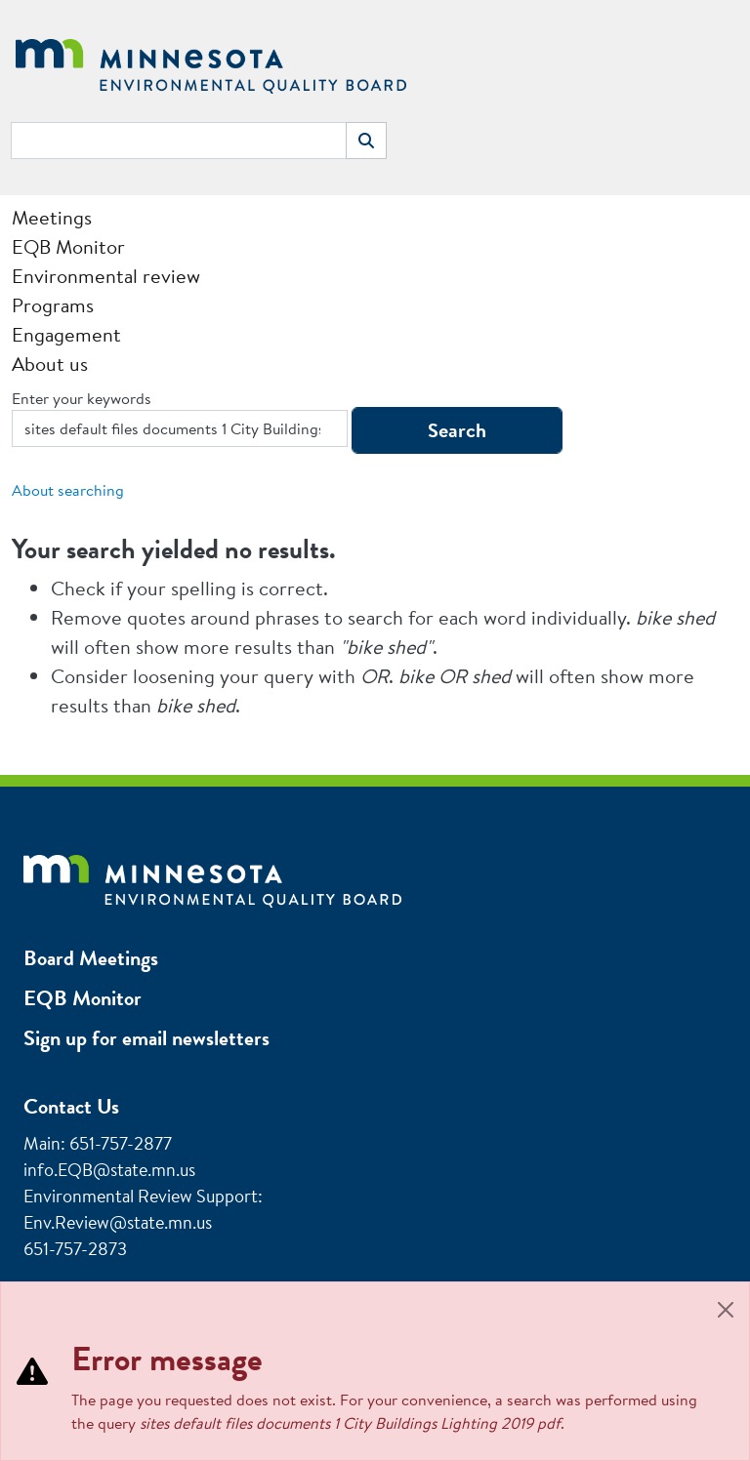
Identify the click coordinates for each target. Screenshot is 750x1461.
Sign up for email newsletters (146, 1038)
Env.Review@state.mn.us (117, 1222)
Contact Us (71, 1106)
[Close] (725, 1309)
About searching (68, 490)
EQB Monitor (82, 998)
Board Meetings (90, 958)
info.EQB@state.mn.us (109, 1169)
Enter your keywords (81, 398)
